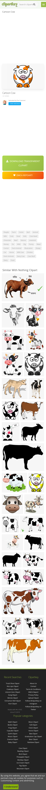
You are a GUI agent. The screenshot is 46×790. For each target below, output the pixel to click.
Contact (33, 686)
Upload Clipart (33, 698)
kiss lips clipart (12, 686)
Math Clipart (12, 722)
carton (6, 248)
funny (31, 244)
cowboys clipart (13, 689)
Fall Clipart (33, 725)
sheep (38, 248)
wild (18, 244)
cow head (33, 236)
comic (21, 232)
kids (24, 236)
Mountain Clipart (23, 768)
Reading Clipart (23, 751)
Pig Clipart (23, 765)
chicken (30, 252)
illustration (29, 248)
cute (11, 236)
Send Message (14, 103)
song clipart (12, 695)
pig (25, 244)
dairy (6, 260)
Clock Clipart (33, 728)
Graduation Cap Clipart (33, 736)
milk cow (20, 252)
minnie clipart (12, 698)
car (5, 252)
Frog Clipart (12, 728)
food (12, 260)
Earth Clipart (12, 733)
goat (18, 236)
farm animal (16, 248)
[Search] (34, 4)
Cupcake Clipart (13, 731)
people (6, 232)
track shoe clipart (12, 683)
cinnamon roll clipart (13, 701)
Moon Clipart (33, 722)
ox (13, 244)
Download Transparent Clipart (23, 163)
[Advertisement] (23, 39)
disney (6, 244)
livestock (32, 240)
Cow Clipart (23, 748)
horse (11, 252)
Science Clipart (12, 739)
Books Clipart (13, 725)
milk (5, 236)
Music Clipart (13, 736)
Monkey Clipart (23, 760)
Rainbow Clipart (33, 742)
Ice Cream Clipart (23, 763)
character (7, 240)
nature (23, 240)
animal (35, 232)
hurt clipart (12, 703)
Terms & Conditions (33, 689)
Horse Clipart (33, 731)
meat (38, 244)
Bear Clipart (33, 739)
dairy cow (21, 256)
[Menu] (43, 4)
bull (28, 232)
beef (15, 240)
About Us (33, 683)
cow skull (31, 256)
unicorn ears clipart (12, 692)
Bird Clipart (23, 754)
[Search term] (28, 4)
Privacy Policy (33, 695)
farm (14, 232)
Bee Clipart (33, 733)
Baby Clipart (12, 742)
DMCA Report (33, 692)
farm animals (9, 256)
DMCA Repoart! (23, 175)
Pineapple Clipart (23, 757)
